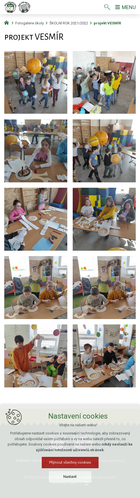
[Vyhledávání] (107, 7)
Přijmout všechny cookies (70, 465)
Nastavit (70, 479)
